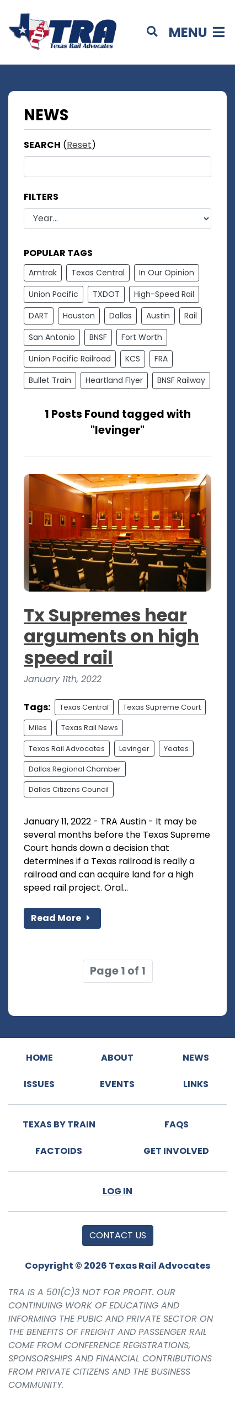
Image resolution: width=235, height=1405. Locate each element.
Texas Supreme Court (162, 707)
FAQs (176, 1124)
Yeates (176, 748)
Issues (39, 1084)
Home (39, 1057)
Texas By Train (59, 1124)
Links (196, 1084)
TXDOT (106, 294)
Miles (38, 727)
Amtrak (43, 272)
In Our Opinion (166, 272)
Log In (117, 1191)
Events (117, 1084)
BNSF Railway (181, 380)
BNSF (98, 337)
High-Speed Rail (164, 294)
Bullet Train (50, 380)
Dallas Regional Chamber (75, 769)
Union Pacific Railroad (70, 358)
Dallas (120, 315)
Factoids (58, 1151)
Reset (79, 145)
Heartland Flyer (114, 380)
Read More (62, 918)
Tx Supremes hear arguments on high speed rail (111, 636)
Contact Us (117, 1235)
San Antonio (52, 337)
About (117, 1057)
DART (39, 315)
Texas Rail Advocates (67, 748)
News (196, 1057)
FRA (161, 358)
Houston (79, 315)
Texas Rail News (89, 727)
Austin (158, 315)
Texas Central (98, 272)
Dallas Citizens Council (69, 789)
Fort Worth (141, 337)
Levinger (134, 748)
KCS (132, 358)
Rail (190, 315)
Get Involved (176, 1151)
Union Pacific (53, 294)
